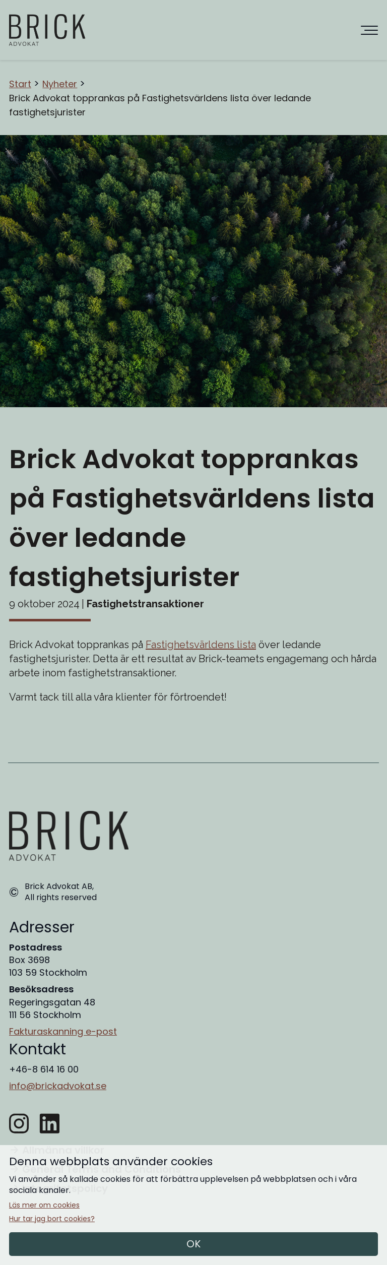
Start (20, 84)
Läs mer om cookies (44, 1205)
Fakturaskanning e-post (63, 1031)
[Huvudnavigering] (369, 30)
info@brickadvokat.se (57, 1086)
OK (193, 1244)
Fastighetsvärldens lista (201, 645)
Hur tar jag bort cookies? (52, 1219)
